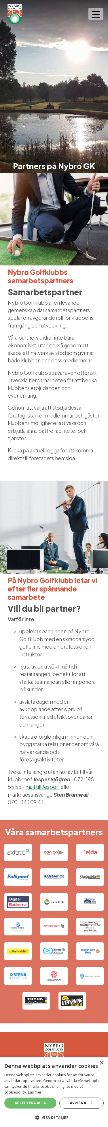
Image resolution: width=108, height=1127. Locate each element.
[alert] (54, 1092)
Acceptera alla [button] (30, 1102)
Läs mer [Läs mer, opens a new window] (34, 1092)
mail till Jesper (42, 787)
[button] (54, 1117)
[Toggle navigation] (95, 14)
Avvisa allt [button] (81, 1102)
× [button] (101, 1063)
